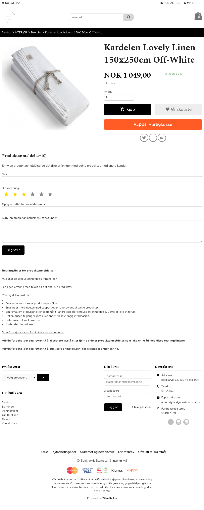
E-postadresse (113, 382)
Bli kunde (8, 412)
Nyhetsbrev (126, 457)
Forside (6, 33)
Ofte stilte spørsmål (152, 457)
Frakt (44, 457)
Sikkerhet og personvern (97, 457)
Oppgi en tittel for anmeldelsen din (102, 210)
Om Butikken (10, 421)
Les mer (105, 497)
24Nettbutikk (109, 504)
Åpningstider (10, 417)
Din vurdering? (11, 191)
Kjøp (127, 110)
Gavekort (8, 425)
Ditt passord (112, 396)
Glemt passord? (141, 413)
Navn (102, 179)
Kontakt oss (9, 429)
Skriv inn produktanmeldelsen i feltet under (102, 234)
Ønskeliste (178, 110)
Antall (108, 92)
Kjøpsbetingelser (64, 457)
